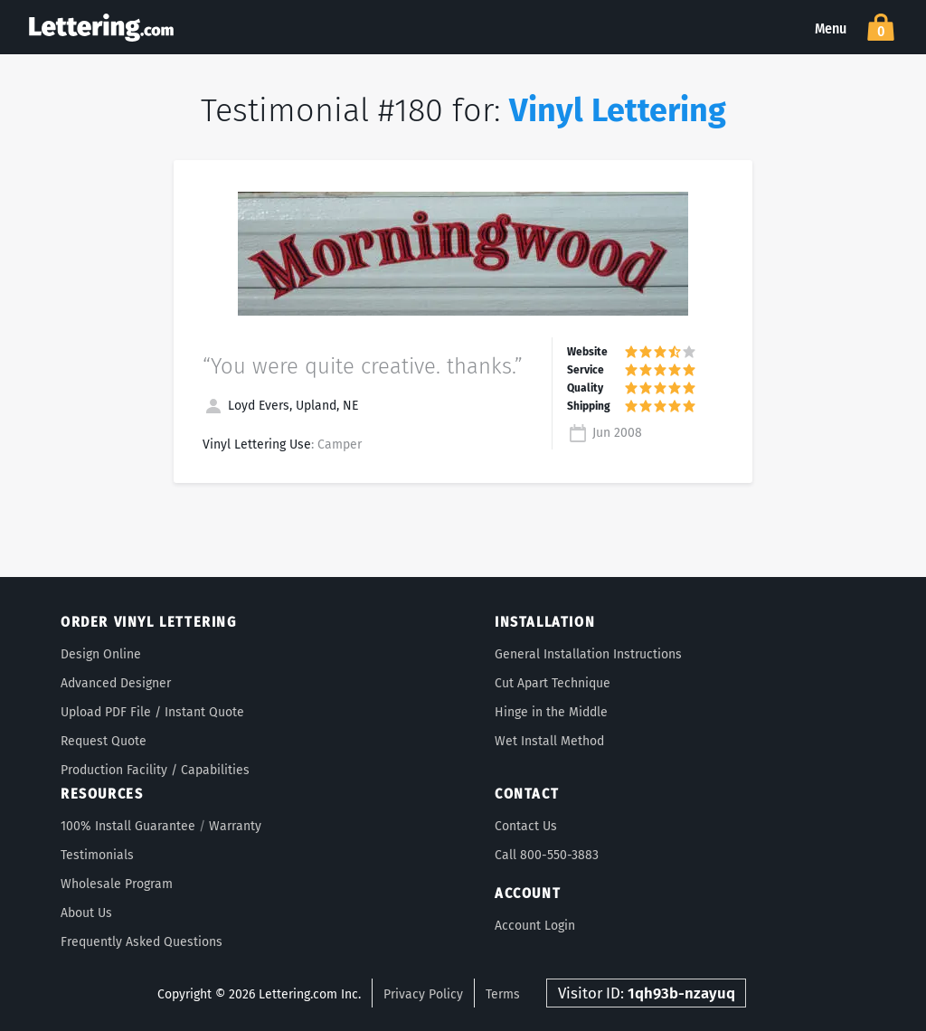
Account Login (535, 925)
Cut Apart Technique (552, 683)
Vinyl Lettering (617, 110)
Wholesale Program (117, 884)
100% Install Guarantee (128, 826)
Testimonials (97, 855)
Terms (503, 994)
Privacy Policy (423, 994)
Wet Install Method (549, 741)
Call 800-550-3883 (547, 855)
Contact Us (526, 826)
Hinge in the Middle (551, 712)
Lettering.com (101, 27)
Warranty (235, 826)
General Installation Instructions (588, 654)
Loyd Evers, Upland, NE (280, 405)
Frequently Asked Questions (141, 942)
